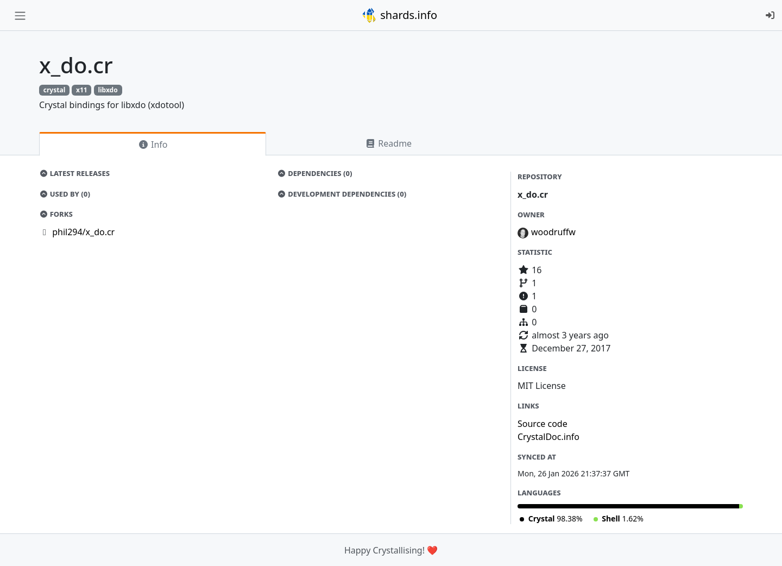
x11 (81, 90)
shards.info (399, 15)
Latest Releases (74, 173)
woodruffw (553, 232)
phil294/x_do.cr (83, 232)
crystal (54, 90)
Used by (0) (64, 194)
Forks (56, 214)
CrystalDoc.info (548, 437)
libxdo (107, 90)
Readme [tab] (388, 143)
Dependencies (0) (315, 173)
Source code (542, 424)
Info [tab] (153, 144)
